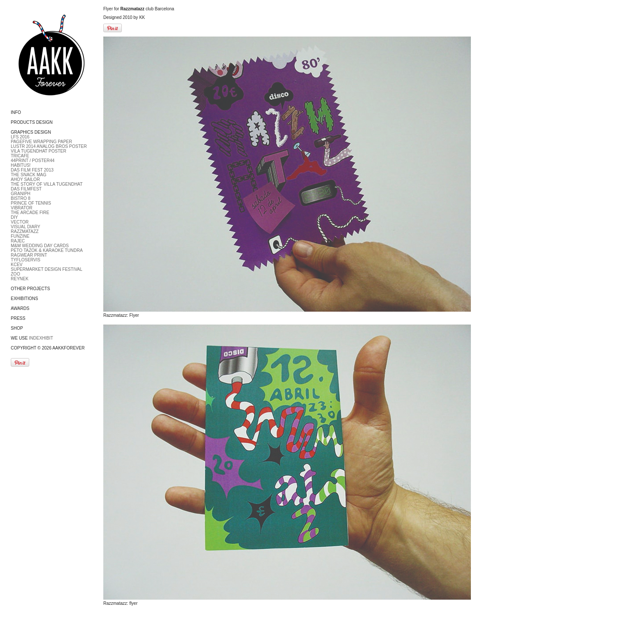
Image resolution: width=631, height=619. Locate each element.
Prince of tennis (31, 203)
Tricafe (20, 155)
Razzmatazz (25, 231)
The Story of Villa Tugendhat (47, 184)
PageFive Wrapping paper (41, 141)
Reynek (19, 278)
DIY (14, 217)
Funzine (20, 236)
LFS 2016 (20, 137)
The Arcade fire (30, 212)
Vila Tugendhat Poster (38, 151)
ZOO (15, 274)
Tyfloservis (25, 259)
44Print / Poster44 (33, 160)
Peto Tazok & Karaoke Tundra (47, 250)
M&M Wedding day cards (40, 245)
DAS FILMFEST (26, 189)
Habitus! (21, 165)
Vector (20, 222)
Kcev (16, 264)
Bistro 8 (21, 198)
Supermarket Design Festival (46, 269)
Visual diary (25, 226)
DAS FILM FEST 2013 (32, 170)
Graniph (21, 193)
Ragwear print (29, 255)
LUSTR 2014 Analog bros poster (49, 146)
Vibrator (21, 207)
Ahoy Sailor (25, 179)
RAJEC (18, 241)
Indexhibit (41, 338)
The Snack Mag (28, 174)
